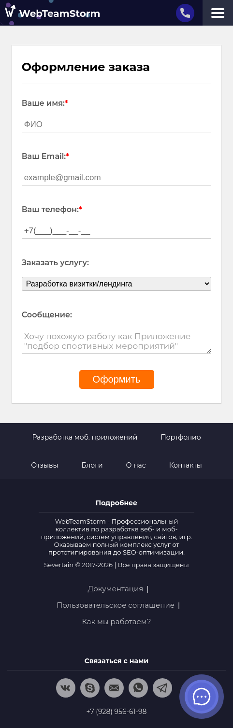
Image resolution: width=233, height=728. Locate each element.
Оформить (117, 379)
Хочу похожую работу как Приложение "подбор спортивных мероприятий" (117, 341)
